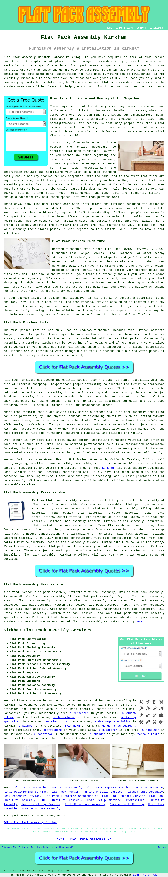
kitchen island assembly (124, 521)
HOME (109, 28)
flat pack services (129, 546)
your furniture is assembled (96, 452)
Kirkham (108, 467)
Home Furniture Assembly (41, 808)
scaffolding (52, 730)
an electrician (57, 721)
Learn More (141, 874)
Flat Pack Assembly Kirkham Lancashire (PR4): (43, 57)
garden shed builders (119, 725)
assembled (25, 338)
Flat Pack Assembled (31, 787)
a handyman (150, 730)
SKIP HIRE (72, 725)
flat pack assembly (87, 65)
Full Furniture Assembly (61, 800)
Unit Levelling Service (40, 804)
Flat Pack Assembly (23, 847)
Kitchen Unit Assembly (144, 791)
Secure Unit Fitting (127, 804)
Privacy (162, 847)
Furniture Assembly (67, 787)
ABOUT (130, 28)
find (15, 592)
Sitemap (6, 847)
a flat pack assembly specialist (84, 709)
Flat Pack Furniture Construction (70, 796)
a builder (97, 734)
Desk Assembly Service (22, 796)
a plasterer (107, 730)
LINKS (119, 28)
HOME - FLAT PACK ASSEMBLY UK (84, 839)
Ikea (111, 253)
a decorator (43, 734)
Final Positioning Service (25, 791)
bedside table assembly (66, 542)
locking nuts (133, 188)
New (38, 847)
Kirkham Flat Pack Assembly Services (47, 630)
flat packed (130, 338)
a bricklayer (64, 717)
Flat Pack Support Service (109, 787)
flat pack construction (113, 538)
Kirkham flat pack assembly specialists (65, 500)
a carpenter (79, 713)
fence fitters (148, 734)
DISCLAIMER (156, 28)
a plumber (26, 725)
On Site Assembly (149, 787)
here (139, 621)
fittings (22, 192)
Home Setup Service (104, 800)
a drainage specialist (112, 721)
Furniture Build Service (102, 791)
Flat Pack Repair (65, 791)
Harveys (141, 249)
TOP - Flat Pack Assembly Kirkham (30, 822)
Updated (47, 847)
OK (155, 874)
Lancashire (12, 550)
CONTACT (141, 28)
